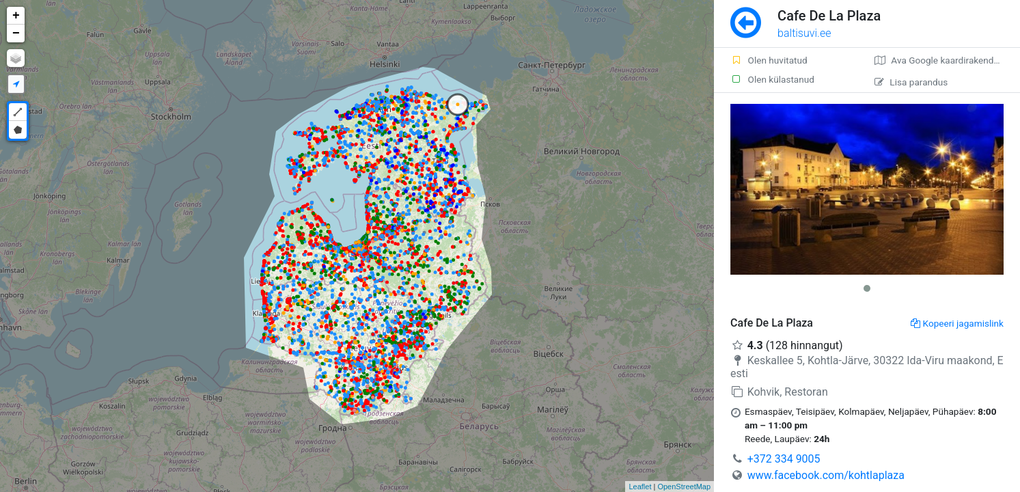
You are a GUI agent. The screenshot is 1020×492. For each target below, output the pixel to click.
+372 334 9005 (784, 458)
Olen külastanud (772, 79)
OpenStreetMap (684, 486)
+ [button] (16, 16)
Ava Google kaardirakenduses (943, 60)
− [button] (16, 33)
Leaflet (640, 486)
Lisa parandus (911, 82)
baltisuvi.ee (804, 33)
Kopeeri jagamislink (957, 323)
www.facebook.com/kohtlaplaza (826, 475)
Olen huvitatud (769, 60)
